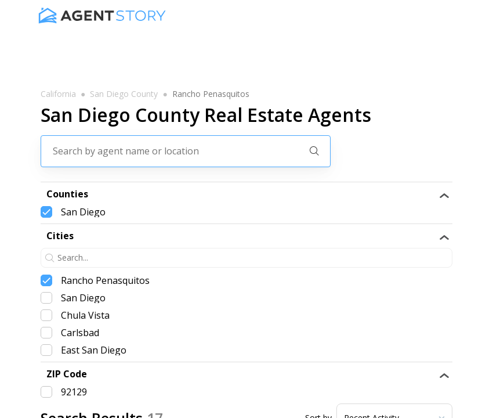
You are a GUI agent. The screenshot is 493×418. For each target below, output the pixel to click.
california (58, 94)
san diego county (124, 94)
